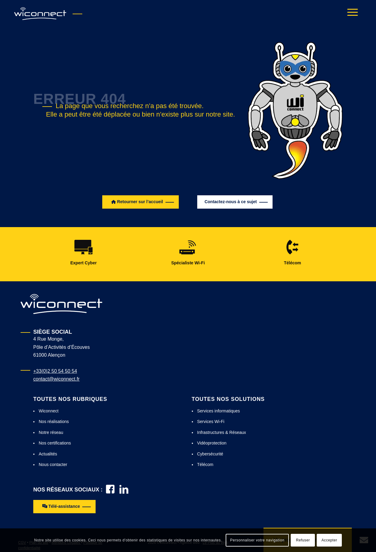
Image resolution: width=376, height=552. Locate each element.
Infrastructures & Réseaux (221, 432)
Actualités (48, 453)
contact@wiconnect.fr (56, 379)
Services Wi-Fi (210, 421)
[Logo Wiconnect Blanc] (61, 304)
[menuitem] (350, 13)
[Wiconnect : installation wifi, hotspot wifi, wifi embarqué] (40, 13)
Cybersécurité (210, 453)
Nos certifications (55, 443)
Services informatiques (218, 410)
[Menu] (350, 13)
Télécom (205, 464)
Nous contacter (53, 464)
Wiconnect (48, 410)
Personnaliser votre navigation (257, 540)
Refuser (303, 540)
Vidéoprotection (212, 443)
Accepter (329, 540)
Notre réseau (51, 432)
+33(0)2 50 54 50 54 (55, 371)
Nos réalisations (54, 421)
